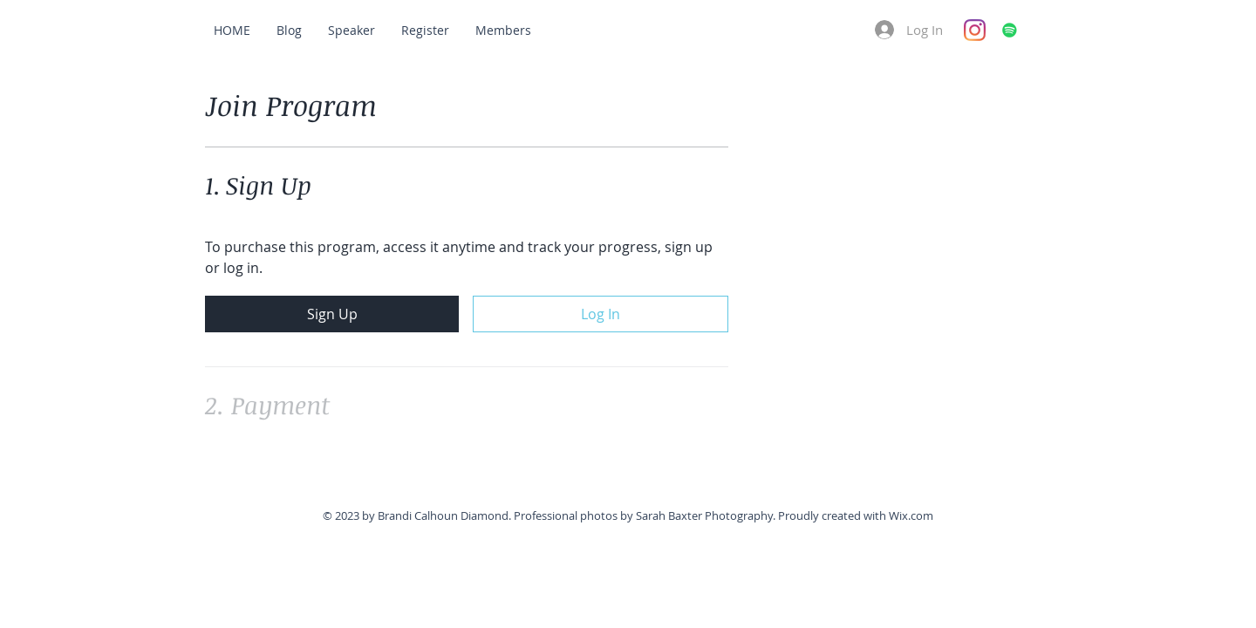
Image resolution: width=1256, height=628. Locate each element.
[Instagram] (975, 30)
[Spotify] (1009, 30)
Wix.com (911, 515)
